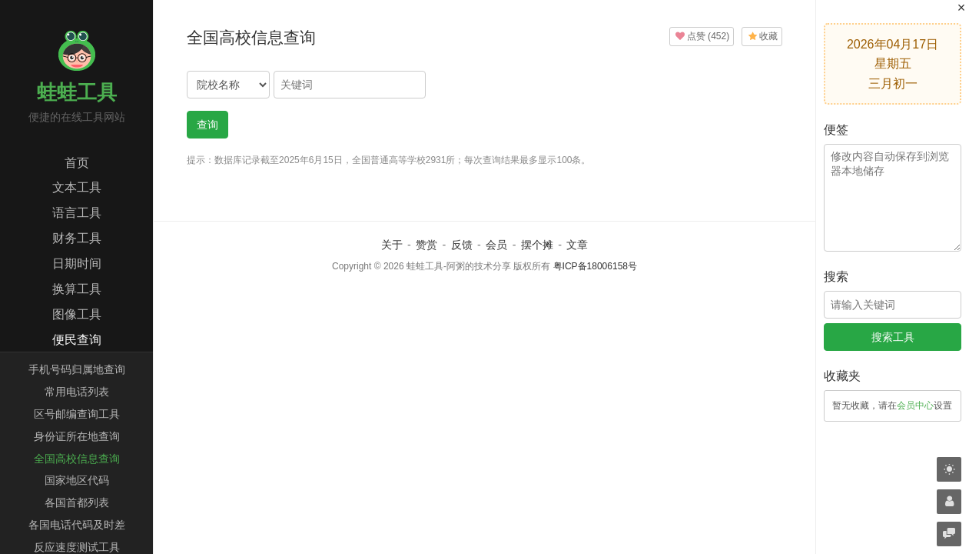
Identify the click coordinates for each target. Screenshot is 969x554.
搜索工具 (892, 337)
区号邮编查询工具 (77, 414)
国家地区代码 (77, 480)
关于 (392, 245)
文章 (577, 245)
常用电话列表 (77, 391)
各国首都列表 (77, 502)
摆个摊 (537, 245)
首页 (77, 162)
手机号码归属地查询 (76, 369)
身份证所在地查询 (77, 436)
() (701, 36)
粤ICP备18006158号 (595, 266)
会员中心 (915, 405)
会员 (496, 245)
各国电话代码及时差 (76, 525)
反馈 (462, 245)
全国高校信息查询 (77, 458)
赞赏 (426, 245)
